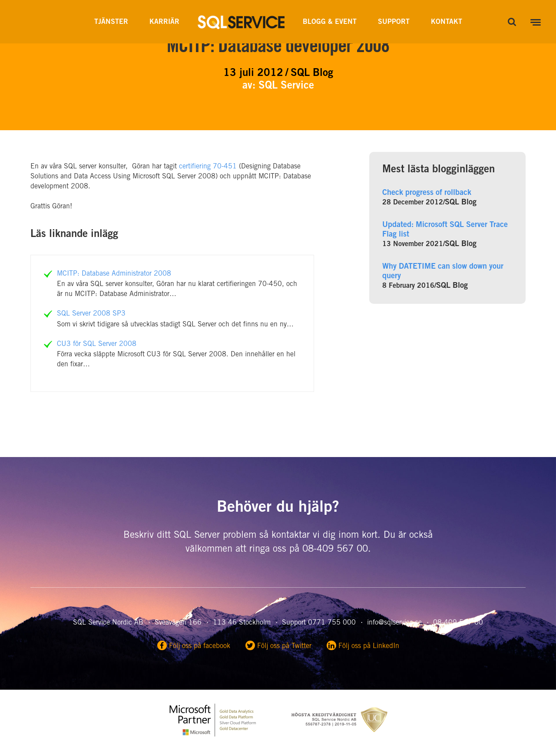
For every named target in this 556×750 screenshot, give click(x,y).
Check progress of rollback (426, 193)
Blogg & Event (330, 22)
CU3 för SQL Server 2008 (96, 344)
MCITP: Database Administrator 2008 (114, 273)
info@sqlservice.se (394, 622)
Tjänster (111, 22)
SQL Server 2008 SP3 (91, 313)
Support (394, 22)
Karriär (164, 22)
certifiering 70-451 (208, 166)
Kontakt (446, 22)
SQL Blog (461, 203)
